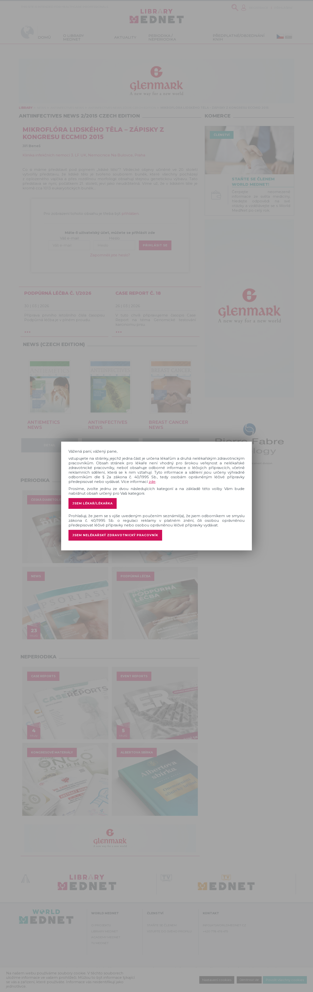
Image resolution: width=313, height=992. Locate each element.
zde (152, 481)
